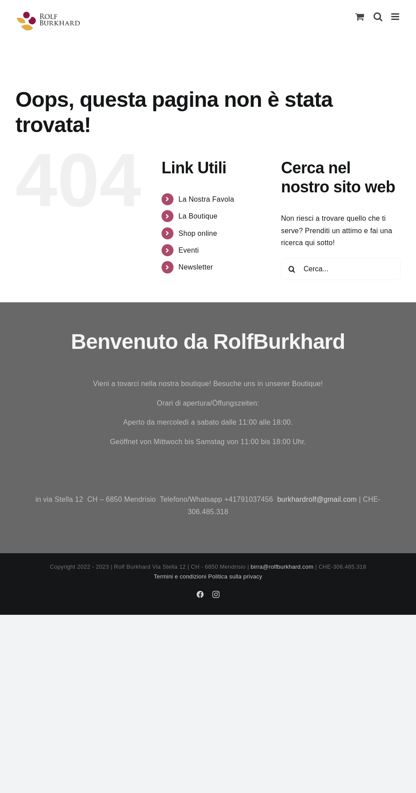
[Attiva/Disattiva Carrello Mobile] (359, 16)
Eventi (188, 250)
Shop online (197, 233)
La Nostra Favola (206, 199)
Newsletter (195, 267)
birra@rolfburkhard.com (281, 566)
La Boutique (197, 216)
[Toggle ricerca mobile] (378, 16)
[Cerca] (292, 269)
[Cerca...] (341, 269)
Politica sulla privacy (235, 576)
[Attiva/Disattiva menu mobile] (396, 16)
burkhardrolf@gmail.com (317, 499)
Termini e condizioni (180, 576)
